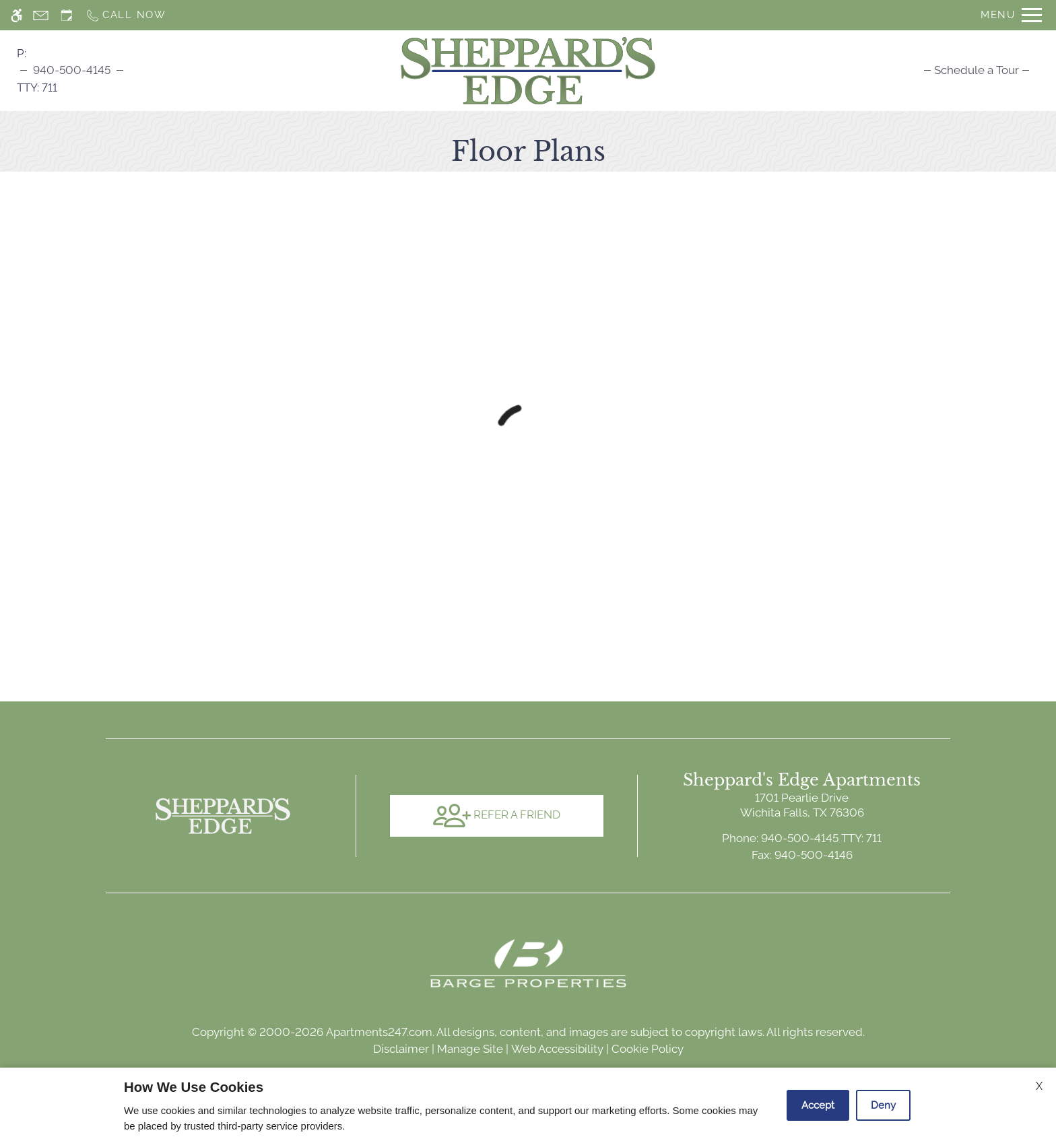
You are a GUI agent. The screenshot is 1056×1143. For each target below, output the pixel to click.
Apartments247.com (379, 1032)
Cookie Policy (648, 1048)
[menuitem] (976, 70)
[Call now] (125, 15)
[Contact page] (40, 15)
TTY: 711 (802, 838)
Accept (817, 1105)
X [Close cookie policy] (1039, 1086)
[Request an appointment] (66, 15)
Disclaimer (401, 1048)
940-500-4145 (71, 70)
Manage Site (470, 1048)
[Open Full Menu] (1011, 15)
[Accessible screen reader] (16, 15)
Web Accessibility (557, 1048)
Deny (883, 1105)
